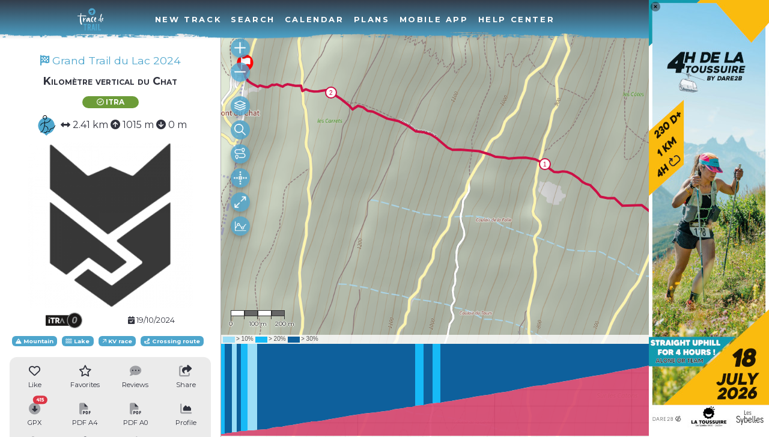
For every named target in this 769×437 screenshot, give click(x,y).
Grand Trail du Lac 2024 (110, 60)
